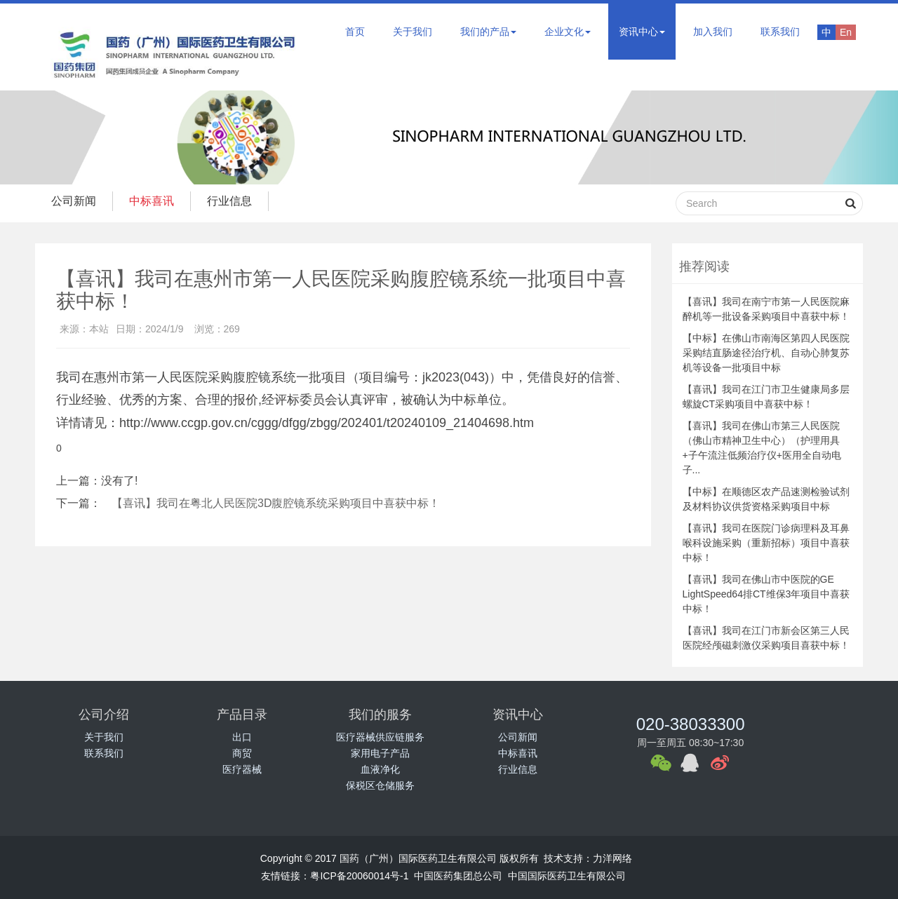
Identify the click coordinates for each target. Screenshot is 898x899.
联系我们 (780, 31)
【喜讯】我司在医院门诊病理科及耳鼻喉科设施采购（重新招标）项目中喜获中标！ (766, 542)
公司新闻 (75, 201)
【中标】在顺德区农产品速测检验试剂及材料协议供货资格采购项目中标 (766, 499)
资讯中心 (642, 31)
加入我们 (712, 31)
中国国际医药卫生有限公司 (567, 875)
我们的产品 (488, 31)
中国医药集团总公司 (458, 875)
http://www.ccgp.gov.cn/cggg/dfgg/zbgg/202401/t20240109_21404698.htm (326, 423)
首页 (355, 31)
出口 (242, 737)
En (846, 32)
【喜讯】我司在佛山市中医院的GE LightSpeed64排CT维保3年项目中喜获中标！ (766, 594)
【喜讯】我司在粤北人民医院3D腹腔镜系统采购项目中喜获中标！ (276, 503)
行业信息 (236, 201)
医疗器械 (242, 769)
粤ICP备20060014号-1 (359, 875)
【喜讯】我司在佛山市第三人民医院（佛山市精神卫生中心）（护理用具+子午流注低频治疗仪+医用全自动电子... (762, 447)
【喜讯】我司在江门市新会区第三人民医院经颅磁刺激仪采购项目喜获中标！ (766, 638)
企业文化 (567, 31)
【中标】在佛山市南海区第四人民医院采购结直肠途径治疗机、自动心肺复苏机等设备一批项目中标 (766, 352)
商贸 (242, 753)
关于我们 (412, 31)
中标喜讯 (155, 201)
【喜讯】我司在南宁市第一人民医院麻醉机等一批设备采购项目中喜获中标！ (766, 309)
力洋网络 (612, 858)
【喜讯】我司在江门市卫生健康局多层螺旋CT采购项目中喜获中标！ (766, 397)
